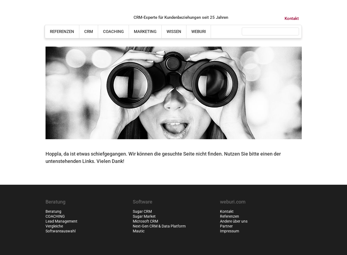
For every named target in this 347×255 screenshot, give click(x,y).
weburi (198, 31)
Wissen (174, 31)
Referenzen (62, 31)
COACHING (113, 31)
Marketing (145, 31)
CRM (88, 31)
